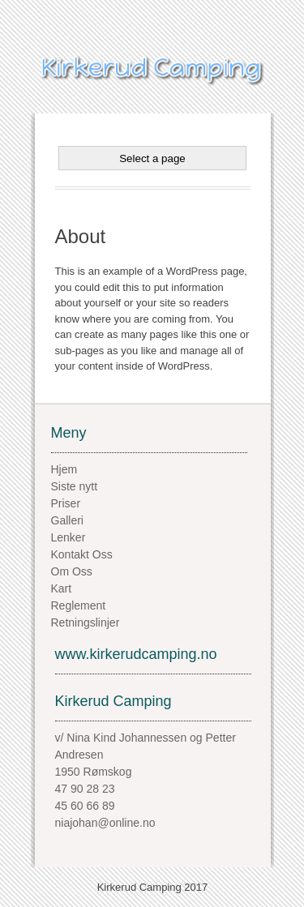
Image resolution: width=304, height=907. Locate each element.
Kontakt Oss (82, 554)
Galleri (67, 520)
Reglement (78, 605)
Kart (61, 588)
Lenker (68, 537)
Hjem (64, 469)
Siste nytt (74, 486)
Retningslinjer (85, 622)
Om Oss (71, 571)
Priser (66, 503)
